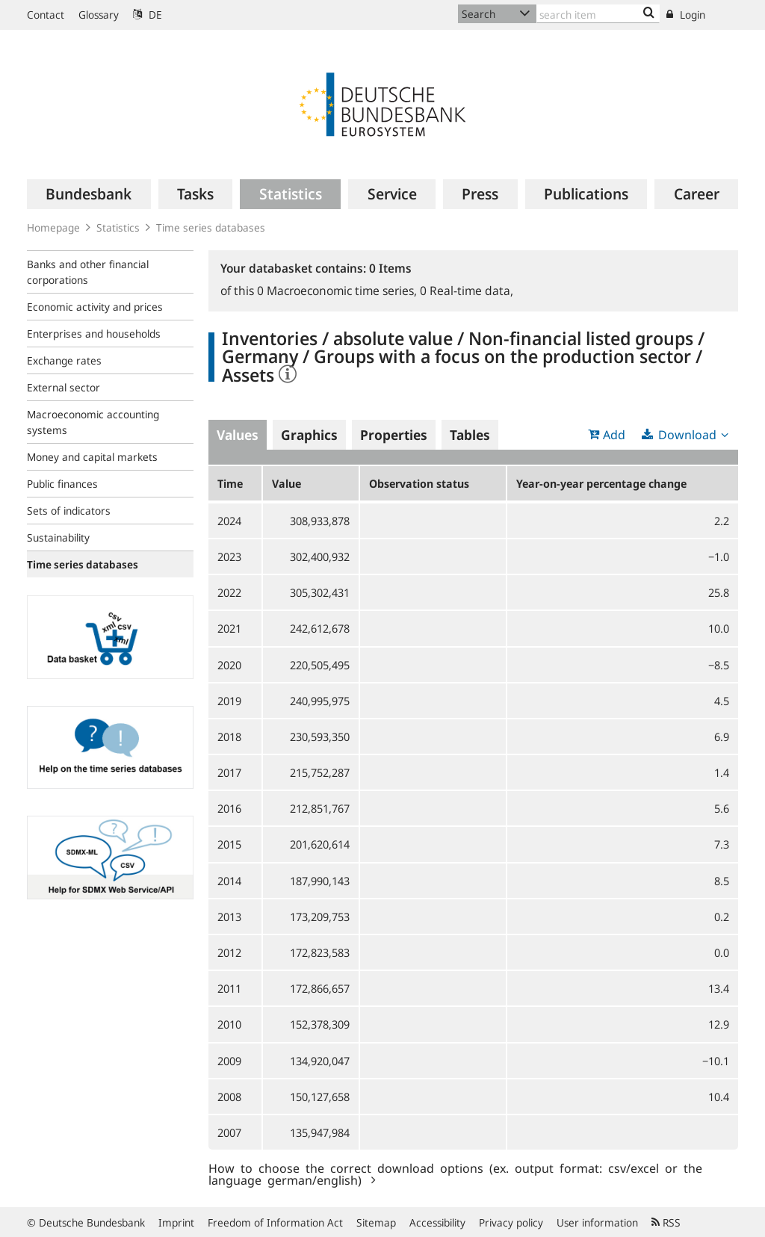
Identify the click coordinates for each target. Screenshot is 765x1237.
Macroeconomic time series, (338, 290)
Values (237, 435)
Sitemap (376, 1222)
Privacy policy (511, 1222)
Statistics (118, 227)
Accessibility (437, 1222)
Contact (45, 14)
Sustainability (58, 537)
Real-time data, (466, 290)
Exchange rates (64, 360)
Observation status (419, 483)
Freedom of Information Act (275, 1222)
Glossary (98, 14)
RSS (666, 1222)
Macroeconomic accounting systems (93, 422)
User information (597, 1222)
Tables (470, 435)
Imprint (176, 1222)
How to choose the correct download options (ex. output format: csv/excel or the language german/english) (455, 1173)
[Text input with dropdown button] (598, 13)
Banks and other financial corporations (88, 272)
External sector (63, 387)
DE (147, 14)
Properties (393, 435)
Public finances (62, 484)
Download (687, 434)
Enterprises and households (94, 333)
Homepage (53, 227)
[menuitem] (89, 194)
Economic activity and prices (95, 307)
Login (685, 14)
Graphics (309, 435)
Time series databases (210, 227)
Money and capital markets (92, 457)
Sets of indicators (69, 510)
